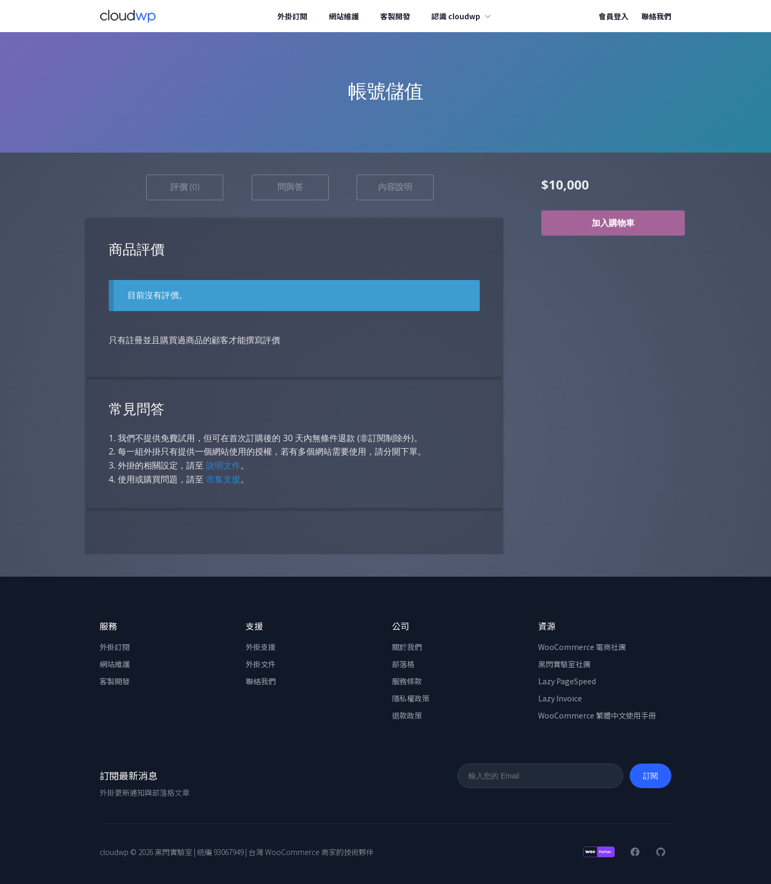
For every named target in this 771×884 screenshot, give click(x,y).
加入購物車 (613, 223)
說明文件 (223, 465)
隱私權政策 (410, 698)
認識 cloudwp (463, 16)
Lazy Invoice (560, 698)
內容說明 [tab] (395, 187)
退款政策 (407, 715)
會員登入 (614, 16)
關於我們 (407, 646)
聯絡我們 (656, 16)
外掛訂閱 (293, 16)
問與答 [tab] (290, 187)
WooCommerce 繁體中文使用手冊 (597, 715)
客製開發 (396, 16)
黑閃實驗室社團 (564, 664)
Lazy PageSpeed (567, 681)
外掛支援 (261, 646)
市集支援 (223, 479)
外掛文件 (261, 664)
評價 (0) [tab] (185, 187)
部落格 (403, 664)
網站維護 (344, 16)
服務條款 (407, 681)
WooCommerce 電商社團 (582, 646)
